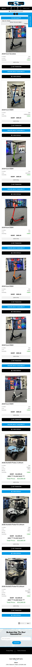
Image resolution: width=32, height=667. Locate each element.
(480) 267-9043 (16, 625)
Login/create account (16, 11)
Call (11, 8)
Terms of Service (21, 598)
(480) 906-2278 (16, 627)
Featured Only (26, 23)
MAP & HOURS (26, 8)
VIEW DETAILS (16, 71)
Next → (28, 570)
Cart (17, 8)
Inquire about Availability (16, 68)
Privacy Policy (9, 598)
